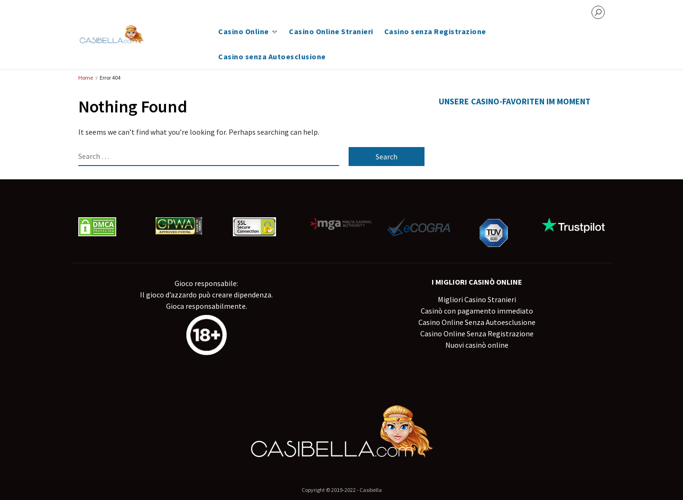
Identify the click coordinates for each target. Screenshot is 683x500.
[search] (598, 12)
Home (85, 77)
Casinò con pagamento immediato (477, 310)
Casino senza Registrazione (435, 31)
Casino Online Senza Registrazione (477, 333)
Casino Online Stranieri (331, 31)
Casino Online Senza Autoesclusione (476, 322)
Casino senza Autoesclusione (272, 56)
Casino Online (243, 31)
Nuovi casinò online (476, 345)
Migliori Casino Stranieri (477, 299)
